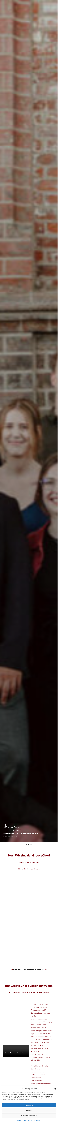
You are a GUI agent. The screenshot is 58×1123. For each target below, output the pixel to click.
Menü (29, 845)
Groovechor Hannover (20, 833)
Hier (19, 869)
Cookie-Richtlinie (22, 1120)
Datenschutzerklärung (34, 1120)
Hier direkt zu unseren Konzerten (29, 969)
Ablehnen (29, 1110)
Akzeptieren (29, 1105)
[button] (55, 1089)
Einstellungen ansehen (29, 1115)
